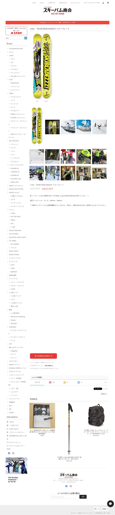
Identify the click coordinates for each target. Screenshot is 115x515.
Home (34, 2)
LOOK (13, 268)
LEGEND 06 (15, 175)
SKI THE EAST (14, 141)
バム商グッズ (13, 292)
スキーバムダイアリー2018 (92, 2)
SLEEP (11, 412)
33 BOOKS (12, 327)
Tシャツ (13, 148)
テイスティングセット (18, 337)
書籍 (10, 310)
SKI (10, 409)
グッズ (13, 340)
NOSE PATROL (14, 254)
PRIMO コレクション (18, 114)
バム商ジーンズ (16, 296)
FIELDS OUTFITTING (16, 189)
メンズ (13, 100)
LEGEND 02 (15, 168)
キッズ (13, 107)
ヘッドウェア (15, 158)
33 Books (14, 323)
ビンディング (13, 261)
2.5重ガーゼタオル (17, 196)
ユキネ (13, 199)
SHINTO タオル (14, 192)
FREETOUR (15, 83)
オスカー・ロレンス (17, 285)
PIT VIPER (12, 241)
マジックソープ (14, 399)
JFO (12, 223)
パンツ (13, 154)
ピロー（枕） (15, 388)
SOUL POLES (13, 251)
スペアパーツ (15, 90)
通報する (103, 393)
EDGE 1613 (15, 182)
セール (11, 52)
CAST (11, 80)
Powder (13, 320)
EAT (10, 406)
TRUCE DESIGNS (15, 230)
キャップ (14, 358)
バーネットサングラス (16, 165)
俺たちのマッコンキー (16, 347)
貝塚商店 (12, 402)
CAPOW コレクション (18, 117)
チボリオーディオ (15, 371)
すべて (37, 382)
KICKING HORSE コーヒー (18, 368)
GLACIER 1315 (16, 179)
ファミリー (14, 395)
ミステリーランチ (15, 258)
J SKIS (11, 55)
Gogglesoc (14, 351)
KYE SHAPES (13, 234)
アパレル (14, 66)
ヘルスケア (14, 392)
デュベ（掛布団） (16, 378)
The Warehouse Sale (16, 48)
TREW (11, 93)
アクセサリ (14, 69)
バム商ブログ (51, 2)
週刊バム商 (14, 306)
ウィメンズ (14, 104)
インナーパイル (16, 203)
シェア (105, 388)
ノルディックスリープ (16, 375)
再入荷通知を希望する (43, 356)
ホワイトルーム (75, 2)
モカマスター (13, 361)
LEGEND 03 (15, 172)
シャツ (13, 151)
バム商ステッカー (16, 303)
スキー (13, 59)
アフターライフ (16, 97)
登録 (83, 497)
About (42, 2)
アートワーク (15, 73)
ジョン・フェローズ (17, 282)
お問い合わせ (63, 2)
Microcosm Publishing (18, 316)
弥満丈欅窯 (12, 275)
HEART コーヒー (14, 364)
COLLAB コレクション (18, 76)
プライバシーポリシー (17, 432)
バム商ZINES (15, 313)
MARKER (14, 272)
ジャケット (14, 144)
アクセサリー (15, 110)
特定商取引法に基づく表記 (103, 513)
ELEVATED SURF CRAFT (17, 237)
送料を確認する (49, 365)
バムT (12, 299)
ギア (12, 62)
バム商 (13, 227)
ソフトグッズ (15, 86)
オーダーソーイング (17, 206)
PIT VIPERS (15, 244)
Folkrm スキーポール (16, 185)
